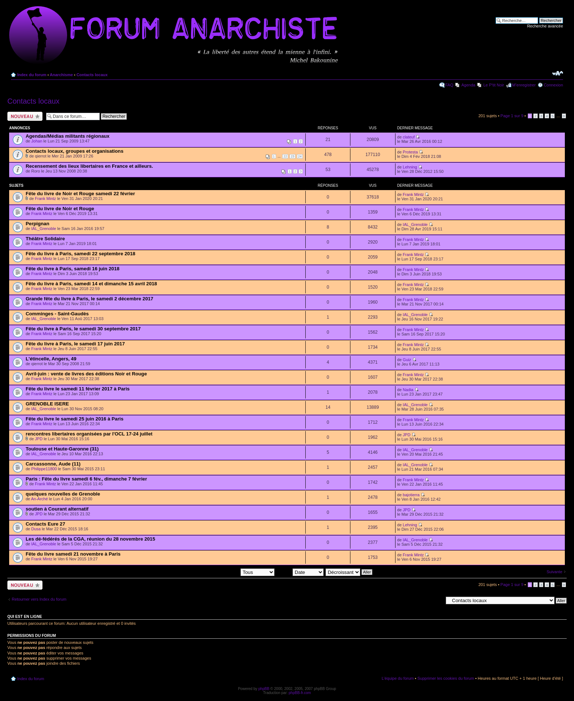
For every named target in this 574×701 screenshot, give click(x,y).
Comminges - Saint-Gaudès (57, 313)
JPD (39, 439)
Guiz (407, 359)
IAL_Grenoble (43, 228)
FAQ (449, 85)
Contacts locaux (92, 75)
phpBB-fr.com (300, 693)
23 (292, 156)
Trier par (300, 572)
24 (300, 156)
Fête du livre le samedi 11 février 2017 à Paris (78, 389)
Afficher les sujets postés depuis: (228, 572)
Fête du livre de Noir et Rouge (60, 208)
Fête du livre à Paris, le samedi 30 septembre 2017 (83, 328)
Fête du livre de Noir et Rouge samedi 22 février (80, 193)
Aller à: (436, 600)
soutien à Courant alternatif (57, 509)
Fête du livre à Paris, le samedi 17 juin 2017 (75, 343)
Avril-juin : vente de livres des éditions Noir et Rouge (86, 374)
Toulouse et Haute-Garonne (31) (62, 449)
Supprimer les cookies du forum (445, 678)
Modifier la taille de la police (557, 73)
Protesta (410, 152)
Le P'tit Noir (493, 85)
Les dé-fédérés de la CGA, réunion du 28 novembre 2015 (90, 539)
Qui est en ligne (24, 616)
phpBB (263, 689)
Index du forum (31, 75)
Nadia (408, 389)
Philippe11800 (44, 469)
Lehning (410, 167)
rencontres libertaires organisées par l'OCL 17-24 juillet (89, 434)
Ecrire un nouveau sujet (25, 116)
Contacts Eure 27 (45, 524)
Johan (36, 141)
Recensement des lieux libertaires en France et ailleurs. (89, 166)
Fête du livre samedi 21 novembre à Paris (73, 554)
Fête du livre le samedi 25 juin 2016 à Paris (75, 419)
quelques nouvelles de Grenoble (63, 494)
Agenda (468, 85)
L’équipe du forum (397, 678)
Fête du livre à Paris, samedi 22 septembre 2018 (80, 253)
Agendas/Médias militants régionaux (68, 136)
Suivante (554, 572)
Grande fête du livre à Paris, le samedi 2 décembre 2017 (89, 298)
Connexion (553, 85)
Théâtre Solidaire (45, 238)
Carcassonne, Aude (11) (53, 464)
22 (285, 156)
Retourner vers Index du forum (39, 599)
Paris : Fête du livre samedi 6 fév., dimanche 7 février (86, 479)
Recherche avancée (545, 26)
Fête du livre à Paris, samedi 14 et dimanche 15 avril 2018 (91, 283)
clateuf (409, 137)
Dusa (36, 529)
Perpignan (37, 223)
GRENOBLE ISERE (47, 404)
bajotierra (411, 495)
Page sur (511, 116)
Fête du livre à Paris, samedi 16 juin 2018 (72, 268)
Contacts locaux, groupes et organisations (75, 151)
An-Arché (39, 499)
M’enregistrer (524, 85)
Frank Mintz (45, 198)
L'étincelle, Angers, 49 (51, 358)
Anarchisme (61, 75)
